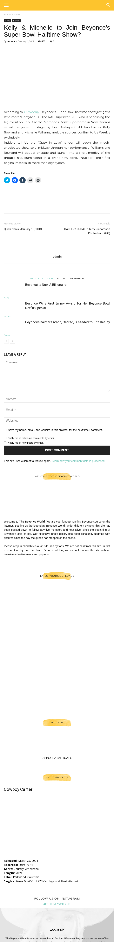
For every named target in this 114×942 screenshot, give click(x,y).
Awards (7, 316)
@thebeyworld (57, 904)
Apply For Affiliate (57, 757)
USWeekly (32, 112)
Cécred (7, 335)
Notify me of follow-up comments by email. (31, 438)
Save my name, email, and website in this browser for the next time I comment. (55, 430)
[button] (6, 5)
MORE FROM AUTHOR (70, 278)
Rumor (16, 20)
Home (7, 14)
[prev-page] (6, 341)
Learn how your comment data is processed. (78, 461)
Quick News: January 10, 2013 (23, 229)
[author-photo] (57, 250)
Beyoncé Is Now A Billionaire (45, 285)
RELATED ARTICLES (41, 278)
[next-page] (12, 341)
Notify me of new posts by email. (26, 442)
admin (11, 41)
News (17, 14)
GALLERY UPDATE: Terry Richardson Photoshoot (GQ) (87, 231)
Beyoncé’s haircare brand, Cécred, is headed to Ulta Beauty (67, 322)
